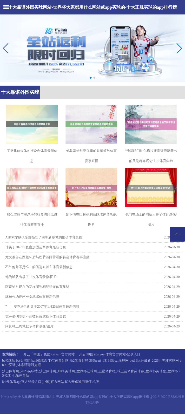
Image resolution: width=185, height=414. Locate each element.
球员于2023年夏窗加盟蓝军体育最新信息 (35, 247)
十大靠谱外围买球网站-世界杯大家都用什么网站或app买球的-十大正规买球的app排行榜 (92, 7)
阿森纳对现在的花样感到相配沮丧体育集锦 (37, 287)
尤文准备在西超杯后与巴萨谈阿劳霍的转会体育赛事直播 (47, 257)
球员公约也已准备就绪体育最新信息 (32, 297)
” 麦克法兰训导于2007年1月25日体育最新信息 (42, 306)
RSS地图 (174, 397)
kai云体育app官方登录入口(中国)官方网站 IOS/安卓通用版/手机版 (50, 382)
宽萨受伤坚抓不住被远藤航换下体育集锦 (35, 316)
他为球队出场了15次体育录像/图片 (31, 277)
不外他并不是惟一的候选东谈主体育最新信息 (39, 267)
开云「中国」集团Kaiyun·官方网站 (49, 354)
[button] (179, 48)
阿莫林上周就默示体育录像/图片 (29, 326)
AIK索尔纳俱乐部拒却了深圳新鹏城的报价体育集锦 (43, 237)
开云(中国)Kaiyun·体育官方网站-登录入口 (109, 354)
